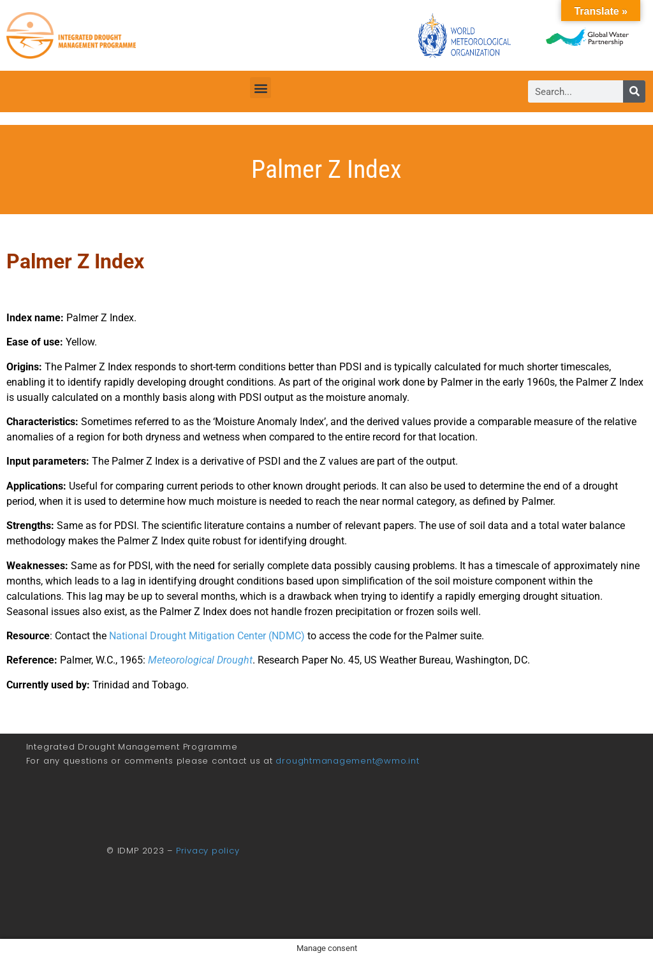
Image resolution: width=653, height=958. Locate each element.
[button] (260, 87)
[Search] (634, 91)
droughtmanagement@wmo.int (347, 761)
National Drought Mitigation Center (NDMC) (207, 636)
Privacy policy (208, 851)
